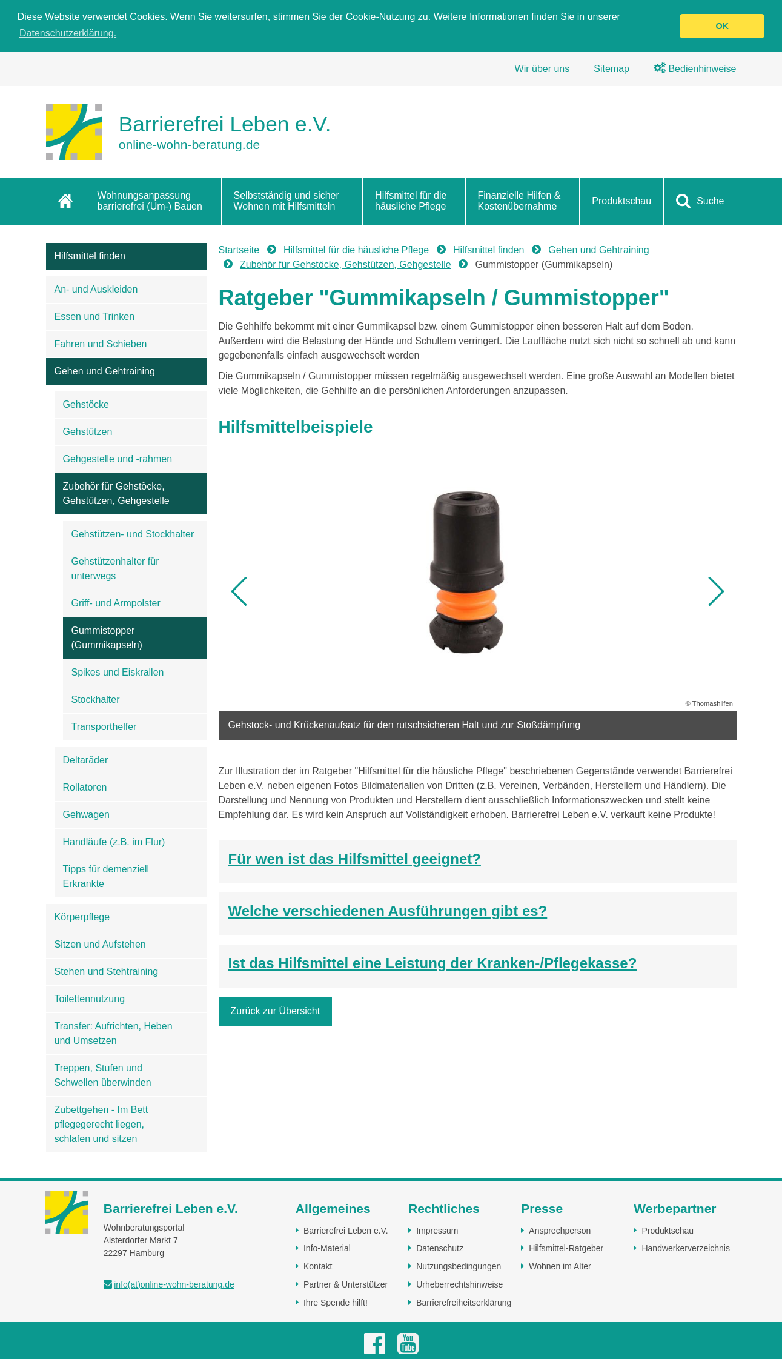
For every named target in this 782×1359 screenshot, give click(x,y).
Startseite (239, 250)
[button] (240, 591)
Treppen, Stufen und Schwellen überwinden (103, 1075)
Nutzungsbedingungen (458, 1266)
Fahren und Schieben (101, 344)
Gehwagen (86, 814)
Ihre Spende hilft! (335, 1302)
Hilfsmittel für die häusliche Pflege (410, 200)
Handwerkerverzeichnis (685, 1248)
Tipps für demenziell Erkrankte (106, 876)
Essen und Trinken (95, 316)
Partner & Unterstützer (345, 1284)
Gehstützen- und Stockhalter (132, 534)
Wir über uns (542, 69)
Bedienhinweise (695, 69)
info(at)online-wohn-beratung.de (174, 1284)
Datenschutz (439, 1248)
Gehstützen (88, 432)
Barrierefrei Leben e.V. (345, 1230)
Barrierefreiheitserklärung (463, 1302)
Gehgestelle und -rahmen (118, 459)
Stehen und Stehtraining (107, 971)
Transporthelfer (104, 727)
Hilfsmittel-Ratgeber (566, 1248)
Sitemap (611, 69)
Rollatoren (85, 787)
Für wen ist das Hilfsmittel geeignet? (354, 859)
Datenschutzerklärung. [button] (67, 33)
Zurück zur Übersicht (275, 1011)
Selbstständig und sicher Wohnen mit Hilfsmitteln (286, 200)
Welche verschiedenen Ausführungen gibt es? (388, 911)
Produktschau (621, 201)
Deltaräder (85, 760)
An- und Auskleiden (96, 289)
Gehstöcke (86, 404)
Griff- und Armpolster (116, 603)
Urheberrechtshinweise (459, 1284)
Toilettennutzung (90, 999)
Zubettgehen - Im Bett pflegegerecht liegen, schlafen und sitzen (101, 1124)
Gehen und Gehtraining (105, 371)
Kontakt (317, 1266)
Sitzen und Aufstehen (100, 944)
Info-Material (327, 1248)
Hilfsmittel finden (90, 256)
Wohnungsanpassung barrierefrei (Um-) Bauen (150, 200)
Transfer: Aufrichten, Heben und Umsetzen (114, 1033)
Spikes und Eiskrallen (117, 672)
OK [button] (722, 26)
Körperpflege (82, 917)
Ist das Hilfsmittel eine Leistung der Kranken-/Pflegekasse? (432, 963)
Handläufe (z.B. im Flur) (114, 842)
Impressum (437, 1230)
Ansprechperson (560, 1230)
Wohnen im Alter (560, 1266)
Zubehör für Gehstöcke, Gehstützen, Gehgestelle (116, 493)
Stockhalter (95, 699)
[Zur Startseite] (188, 132)
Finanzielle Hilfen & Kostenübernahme (519, 200)
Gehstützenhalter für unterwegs (115, 568)
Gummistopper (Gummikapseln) (106, 637)
